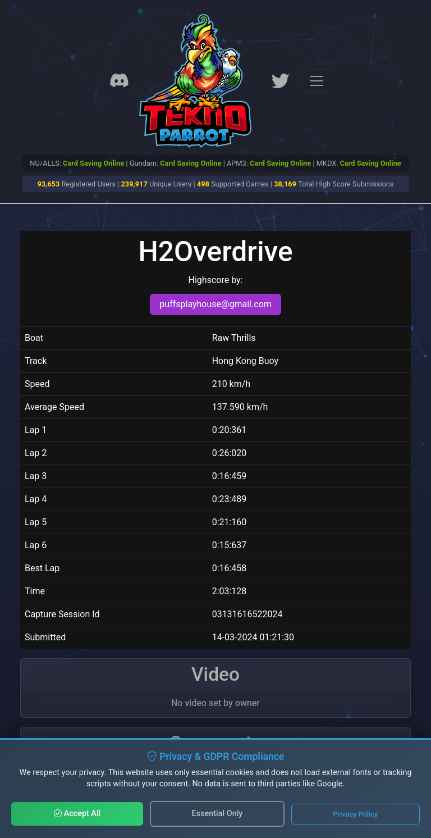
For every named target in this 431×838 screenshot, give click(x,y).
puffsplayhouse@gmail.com (215, 304)
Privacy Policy (355, 814)
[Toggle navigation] (316, 81)
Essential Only (217, 813)
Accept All (77, 813)
